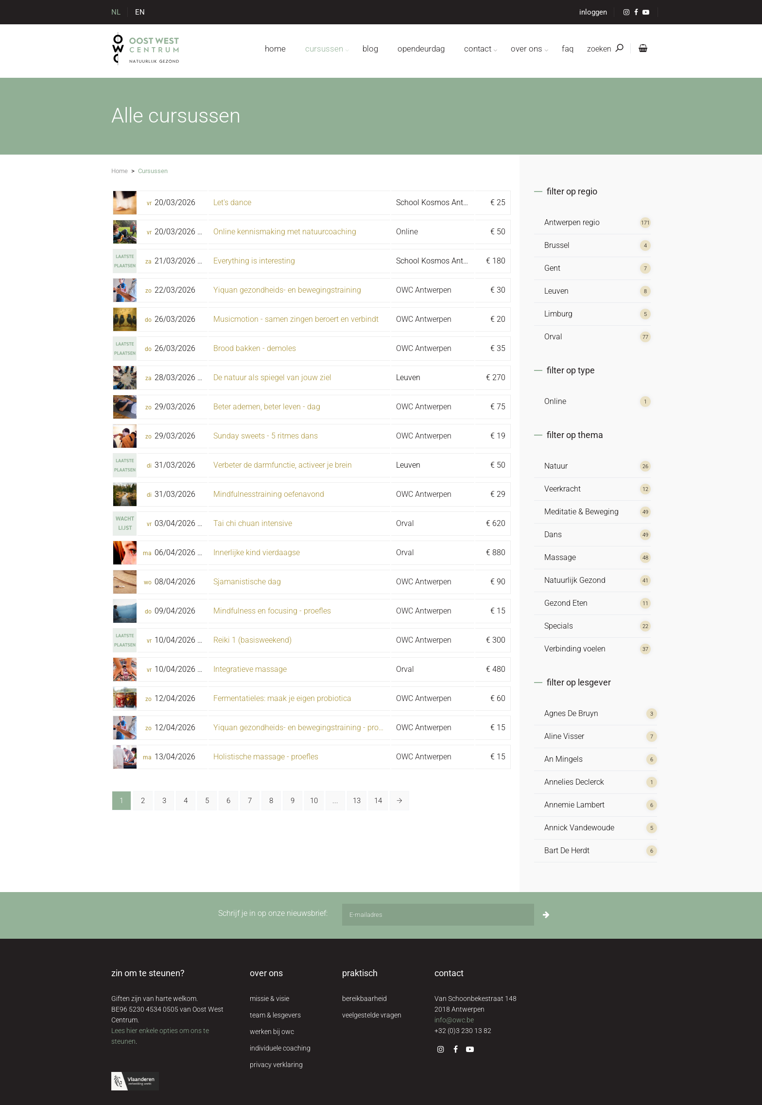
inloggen (593, 12)
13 (357, 800)
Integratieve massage (250, 669)
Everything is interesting (254, 260)
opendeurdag (421, 48)
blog (370, 48)
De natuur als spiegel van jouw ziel (272, 377)
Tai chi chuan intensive (252, 523)
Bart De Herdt (566, 850)
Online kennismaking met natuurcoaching (284, 231)
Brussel (557, 245)
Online (407, 231)
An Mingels (563, 759)
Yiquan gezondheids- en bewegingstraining (287, 290)
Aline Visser (564, 736)
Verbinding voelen (575, 648)
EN (140, 12)
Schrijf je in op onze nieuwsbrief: (273, 913)
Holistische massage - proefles (265, 756)
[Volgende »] (399, 800)
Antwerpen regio (572, 222)
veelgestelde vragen (371, 1015)
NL (116, 12)
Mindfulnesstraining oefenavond (268, 494)
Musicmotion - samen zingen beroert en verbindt (296, 319)
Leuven (556, 291)
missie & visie (269, 998)
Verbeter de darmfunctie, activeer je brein (282, 465)
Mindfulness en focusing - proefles (272, 610)
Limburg (558, 313)
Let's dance (232, 202)
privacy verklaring (276, 1065)
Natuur (556, 466)
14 (378, 800)
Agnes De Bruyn (571, 713)
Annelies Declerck (574, 782)
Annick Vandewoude (579, 827)
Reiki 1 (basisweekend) (252, 640)
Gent (552, 268)
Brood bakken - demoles (254, 348)
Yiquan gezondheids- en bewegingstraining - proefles (304, 727)
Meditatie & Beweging (581, 511)
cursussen (324, 48)
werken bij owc (272, 1031)
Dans (553, 534)
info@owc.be (454, 1020)
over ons (526, 48)
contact (477, 48)
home (275, 48)
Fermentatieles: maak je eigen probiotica (282, 698)
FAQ (567, 48)
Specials (558, 626)
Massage (560, 557)
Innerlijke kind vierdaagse (256, 552)
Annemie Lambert (574, 804)
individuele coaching (280, 1048)
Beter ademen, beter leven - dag (266, 406)
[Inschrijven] (546, 915)
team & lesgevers (275, 1015)
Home (119, 171)
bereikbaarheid (364, 998)
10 (314, 800)
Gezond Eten (566, 603)
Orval (405, 523)
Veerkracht (562, 488)
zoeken (605, 48)
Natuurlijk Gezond (575, 580)
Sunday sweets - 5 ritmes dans (265, 435)
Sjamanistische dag (247, 581)
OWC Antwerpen (423, 290)
